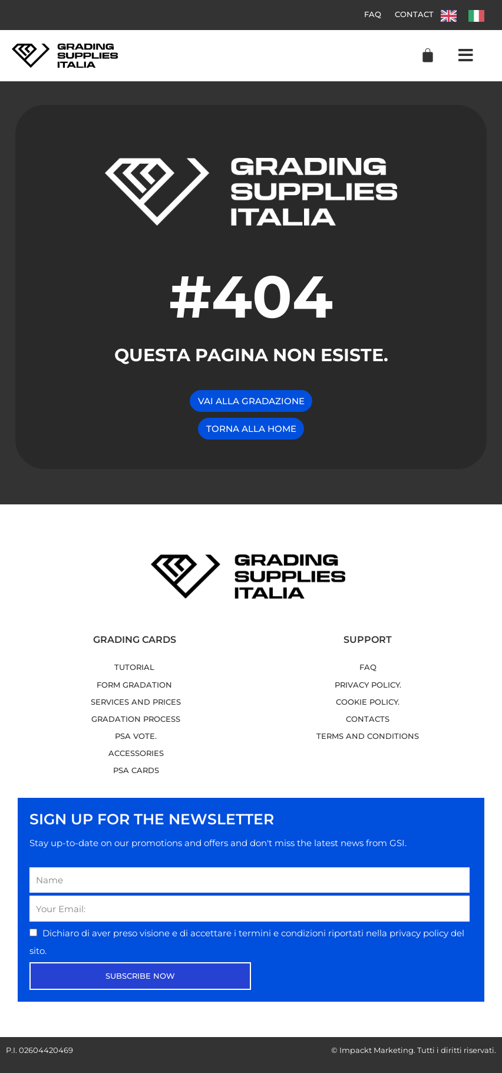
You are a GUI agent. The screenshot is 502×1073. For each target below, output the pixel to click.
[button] (465, 56)
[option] (479, 16)
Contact (414, 14)
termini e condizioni (283, 933)
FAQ (372, 14)
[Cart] (427, 55)
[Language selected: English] (468, 15)
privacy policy (420, 933)
